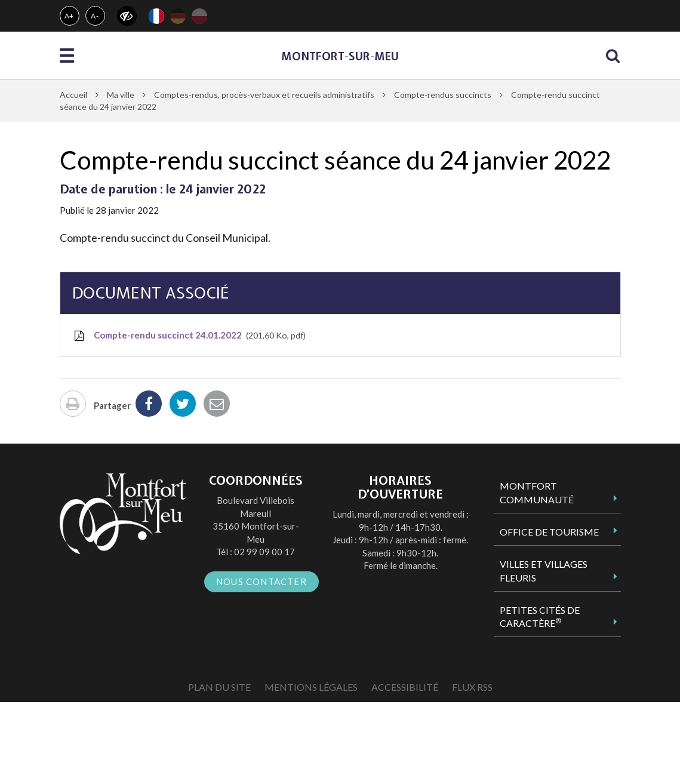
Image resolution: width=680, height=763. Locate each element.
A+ (69, 15)
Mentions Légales (311, 687)
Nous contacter (261, 581)
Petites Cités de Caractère (540, 616)
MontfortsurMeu (340, 56)
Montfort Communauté (537, 492)
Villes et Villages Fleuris (543, 570)
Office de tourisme (549, 531)
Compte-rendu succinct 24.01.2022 (189, 335)
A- (95, 15)
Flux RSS (472, 687)
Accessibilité (404, 687)
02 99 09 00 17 (264, 551)
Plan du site (219, 687)
